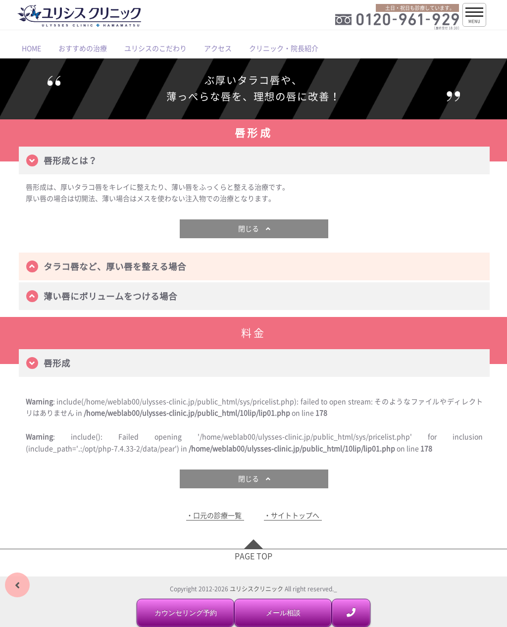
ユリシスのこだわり (155, 48)
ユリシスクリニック (256, 588)
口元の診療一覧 (217, 515)
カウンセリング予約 (185, 613)
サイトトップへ (295, 515)
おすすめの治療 (82, 48)
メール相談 (283, 613)
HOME (31, 48)
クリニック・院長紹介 (283, 48)
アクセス (218, 48)
